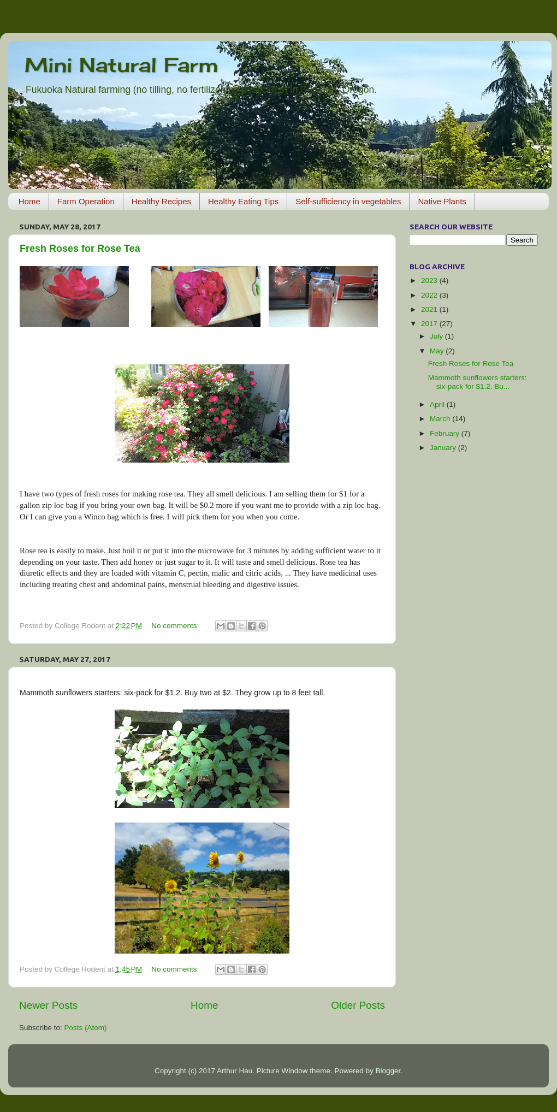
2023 (430, 280)
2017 (430, 324)
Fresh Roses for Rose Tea (80, 248)
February (445, 433)
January (444, 447)
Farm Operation (86, 201)
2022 (430, 295)
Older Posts (358, 1005)
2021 (430, 309)
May (438, 351)
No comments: (176, 626)
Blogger (387, 1071)
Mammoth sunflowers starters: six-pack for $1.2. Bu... (477, 382)
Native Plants (442, 201)
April (438, 404)
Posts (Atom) (85, 1028)
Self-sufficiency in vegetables (348, 201)
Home (29, 201)
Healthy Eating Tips (243, 201)
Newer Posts (48, 1005)
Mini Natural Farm (121, 65)
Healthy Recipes (161, 201)
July (437, 336)
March (441, 419)
